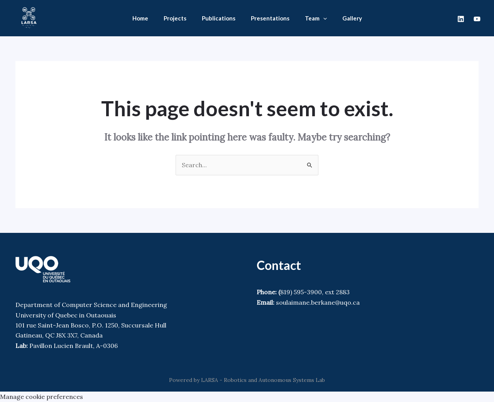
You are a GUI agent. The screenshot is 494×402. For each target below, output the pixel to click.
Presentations (270, 18)
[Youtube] (477, 18)
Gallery (352, 18)
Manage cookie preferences (41, 396)
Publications (218, 18)
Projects (175, 18)
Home (140, 18)
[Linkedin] (460, 18)
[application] (323, 18)
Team (316, 18)
